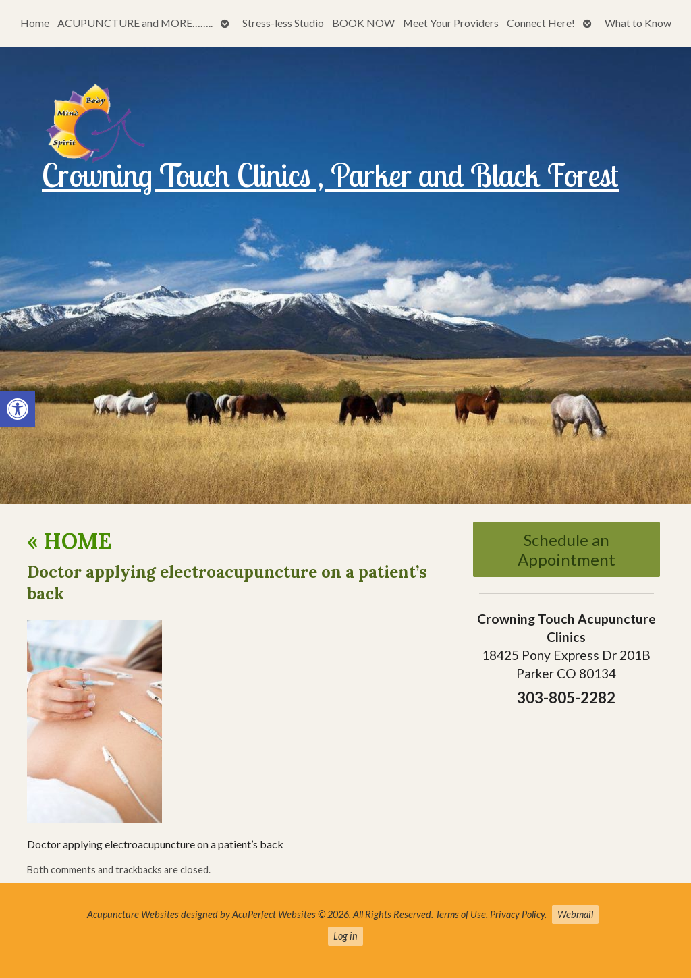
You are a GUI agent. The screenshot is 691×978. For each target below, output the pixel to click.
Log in (345, 936)
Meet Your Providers (451, 22)
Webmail (575, 914)
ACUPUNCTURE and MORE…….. (135, 22)
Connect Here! (541, 22)
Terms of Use (460, 914)
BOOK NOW (363, 22)
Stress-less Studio (283, 22)
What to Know (638, 22)
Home (34, 22)
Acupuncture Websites (133, 914)
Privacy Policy (517, 914)
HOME (69, 541)
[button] (17, 409)
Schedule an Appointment (566, 549)
